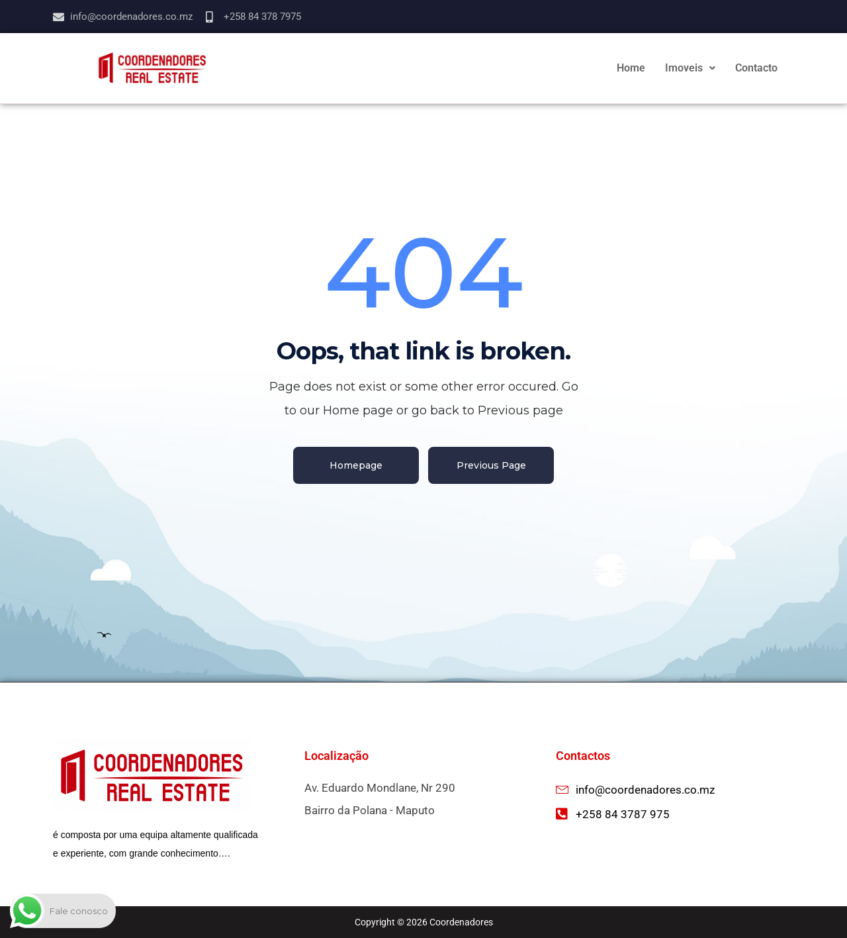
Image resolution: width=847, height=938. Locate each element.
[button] (690, 68)
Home (631, 68)
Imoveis (690, 68)
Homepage (356, 465)
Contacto (756, 68)
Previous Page (491, 465)
